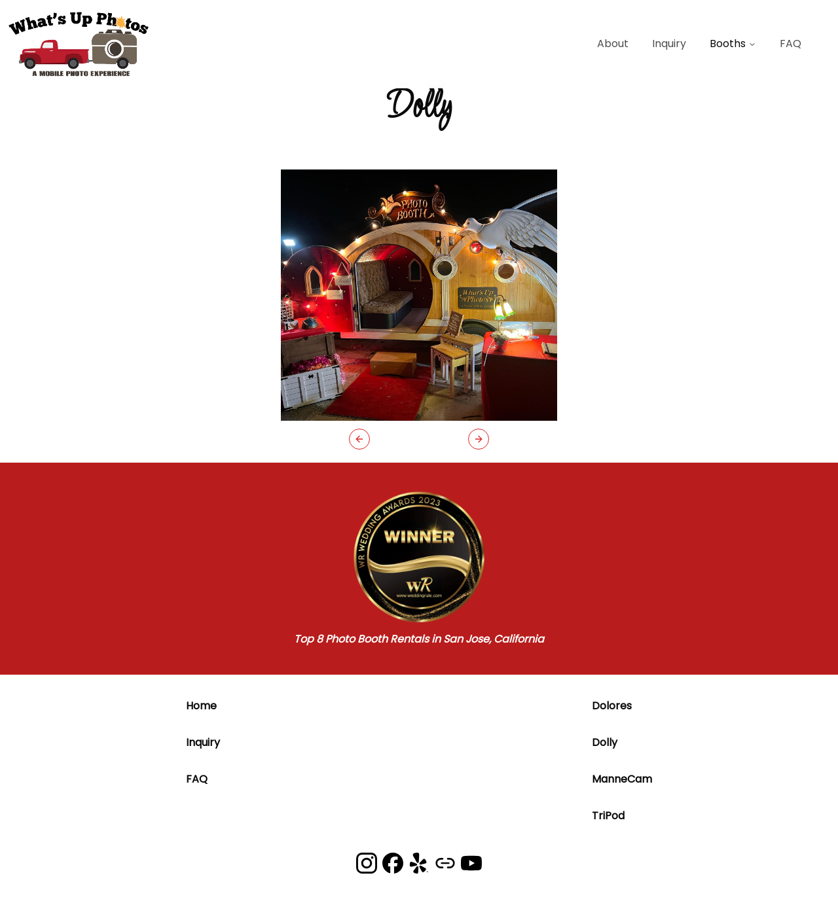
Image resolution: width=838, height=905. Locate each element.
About (612, 43)
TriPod (608, 815)
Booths (733, 43)
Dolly (604, 742)
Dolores (612, 705)
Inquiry (669, 43)
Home (201, 705)
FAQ (790, 43)
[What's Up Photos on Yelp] (419, 863)
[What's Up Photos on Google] (445, 863)
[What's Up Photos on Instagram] (366, 863)
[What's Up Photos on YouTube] (471, 863)
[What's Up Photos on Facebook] (392, 863)
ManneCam (622, 779)
